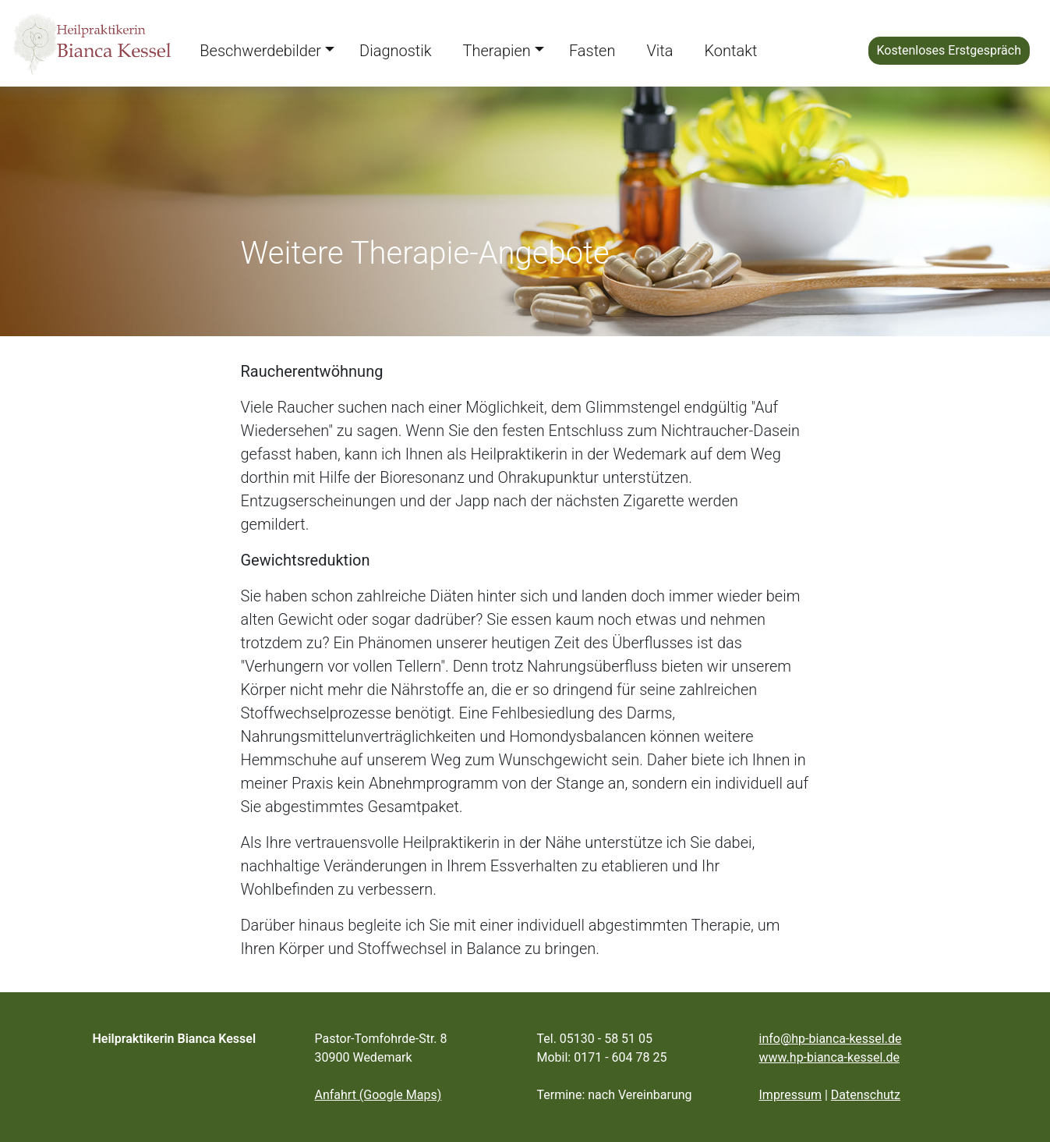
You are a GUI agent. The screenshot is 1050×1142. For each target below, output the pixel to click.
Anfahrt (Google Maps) (378, 1094)
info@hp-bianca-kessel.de (830, 1038)
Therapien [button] (497, 50)
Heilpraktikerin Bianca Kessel (174, 1038)
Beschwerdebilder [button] (260, 50)
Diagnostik (395, 50)
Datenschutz (865, 1094)
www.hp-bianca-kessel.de (829, 1057)
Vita (659, 50)
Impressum (790, 1094)
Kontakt (730, 50)
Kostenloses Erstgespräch (949, 50)
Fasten (592, 50)
